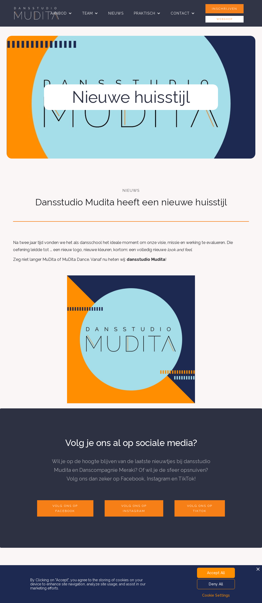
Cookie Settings (216, 595)
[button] (61, 13)
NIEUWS (116, 13)
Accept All (216, 573)
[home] (37, 13)
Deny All (216, 584)
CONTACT (180, 13)
